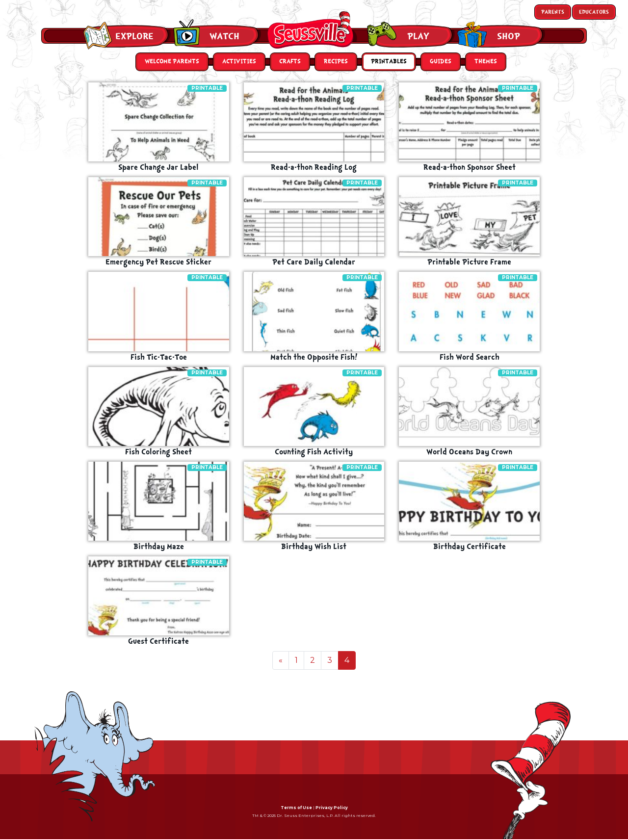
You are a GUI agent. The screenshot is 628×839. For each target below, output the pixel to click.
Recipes (336, 61)
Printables (389, 61)
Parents (552, 12)
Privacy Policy (331, 807)
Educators (594, 12)
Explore (134, 36)
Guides (440, 61)
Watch (224, 36)
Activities (239, 61)
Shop (508, 36)
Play (418, 36)
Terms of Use (296, 807)
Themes (485, 61)
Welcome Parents (172, 61)
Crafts (290, 61)
